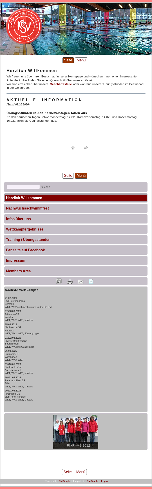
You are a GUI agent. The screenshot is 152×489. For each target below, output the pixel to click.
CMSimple (64, 481)
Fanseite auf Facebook (25, 250)
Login (104, 481)
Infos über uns (18, 219)
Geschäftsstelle (61, 84)
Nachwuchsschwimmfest (27, 208)
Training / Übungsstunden (28, 240)
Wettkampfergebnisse (24, 229)
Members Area (18, 271)
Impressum (15, 260)
